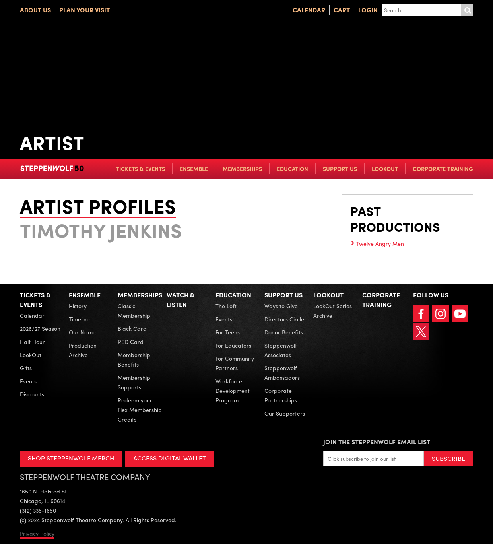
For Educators (233, 345)
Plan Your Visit (84, 9)
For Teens (227, 332)
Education (292, 169)
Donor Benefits (283, 332)
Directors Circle (284, 319)
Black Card (132, 328)
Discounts (32, 394)
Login (368, 9)
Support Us (340, 169)
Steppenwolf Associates (280, 350)
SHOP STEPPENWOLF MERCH (71, 457)
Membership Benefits (134, 359)
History (78, 306)
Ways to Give (281, 306)
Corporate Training (443, 169)
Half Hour (32, 342)
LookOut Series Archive (332, 310)
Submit (467, 10)
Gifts (26, 368)
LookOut (385, 169)
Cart (342, 9)
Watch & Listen (180, 299)
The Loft (226, 306)
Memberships (242, 169)
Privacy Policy (37, 533)
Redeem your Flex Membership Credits (140, 409)
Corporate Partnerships (280, 395)
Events (28, 381)
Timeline (79, 319)
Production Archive (83, 350)
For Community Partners (234, 363)
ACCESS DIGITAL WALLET (169, 457)
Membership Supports (134, 382)
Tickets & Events (140, 169)
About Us (35, 9)
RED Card (131, 342)
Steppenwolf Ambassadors (282, 372)
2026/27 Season (40, 328)
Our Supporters (284, 413)
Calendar (309, 9)
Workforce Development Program (232, 390)
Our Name (82, 332)
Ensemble (194, 169)
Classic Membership (134, 310)
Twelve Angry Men (380, 243)
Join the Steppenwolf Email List (376, 441)
